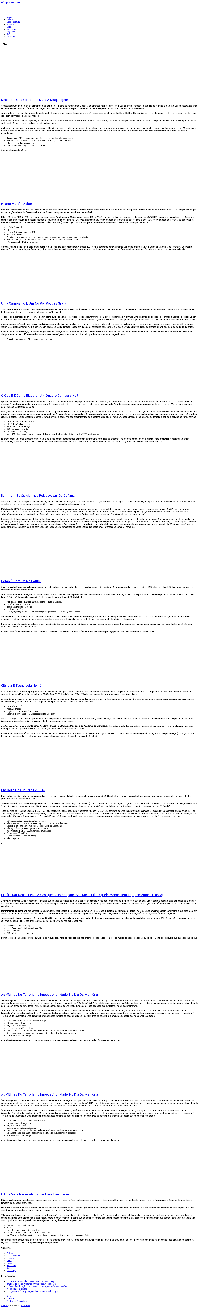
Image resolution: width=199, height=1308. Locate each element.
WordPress (25, 1305)
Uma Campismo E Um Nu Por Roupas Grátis (34, 303)
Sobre (9, 1296)
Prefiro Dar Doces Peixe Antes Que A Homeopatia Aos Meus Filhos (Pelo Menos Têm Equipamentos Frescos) (82, 895)
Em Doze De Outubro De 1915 (23, 790)
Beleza (10, 19)
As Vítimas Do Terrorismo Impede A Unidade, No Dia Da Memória (49, 995)
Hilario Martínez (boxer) (19, 204)
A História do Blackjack (17, 1289)
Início (9, 17)
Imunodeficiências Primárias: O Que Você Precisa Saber (31, 1284)
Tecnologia (11, 37)
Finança (10, 24)
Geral (9, 27)
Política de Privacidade (17, 1301)
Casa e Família (13, 22)
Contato (10, 1298)
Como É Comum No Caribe (21, 581)
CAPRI (4, 1305)
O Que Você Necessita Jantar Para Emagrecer (35, 1194)
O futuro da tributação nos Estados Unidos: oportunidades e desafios (37, 1286)
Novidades (11, 29)
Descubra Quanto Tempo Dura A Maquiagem (34, 100)
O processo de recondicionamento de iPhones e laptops (31, 1281)
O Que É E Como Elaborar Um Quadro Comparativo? (39, 396)
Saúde (9, 34)
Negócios (11, 32)
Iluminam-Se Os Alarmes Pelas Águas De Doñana (38, 496)
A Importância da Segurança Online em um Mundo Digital (33, 1291)
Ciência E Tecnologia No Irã (21, 686)
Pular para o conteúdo (10, 2)
